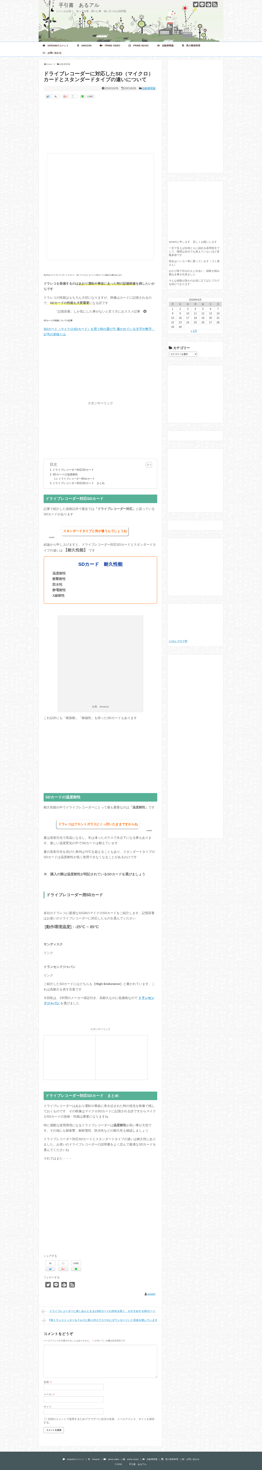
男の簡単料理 (191, 45)
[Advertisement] (100, 126)
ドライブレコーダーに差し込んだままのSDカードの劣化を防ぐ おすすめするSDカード (98, 1311)
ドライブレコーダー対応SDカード (73, 469)
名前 (48, 1382)
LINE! (90, 96)
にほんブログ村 (178, 641)
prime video (110, 45)
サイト (48, 1406)
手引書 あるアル (71, 5)
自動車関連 (165, 45)
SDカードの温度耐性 (65, 474)
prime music (138, 45)
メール (49, 1394)
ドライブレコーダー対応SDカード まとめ (79, 483)
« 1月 (194, 331)
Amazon (84, 45)
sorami (151, 1294)
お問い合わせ (52, 53)
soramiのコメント (56, 45)
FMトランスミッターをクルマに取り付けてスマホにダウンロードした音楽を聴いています (99, 1320)
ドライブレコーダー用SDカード (77, 478)
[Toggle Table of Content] (147, 465)
